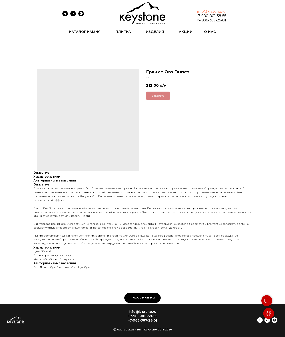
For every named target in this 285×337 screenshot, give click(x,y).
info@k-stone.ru (211, 11)
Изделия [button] (155, 32)
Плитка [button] (123, 32)
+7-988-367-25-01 (211, 20)
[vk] (73, 15)
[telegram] (65, 15)
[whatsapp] (81, 15)
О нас (210, 32)
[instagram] (274, 321)
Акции (186, 32)
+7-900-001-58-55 (211, 16)
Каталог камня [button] (85, 32)
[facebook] (260, 321)
